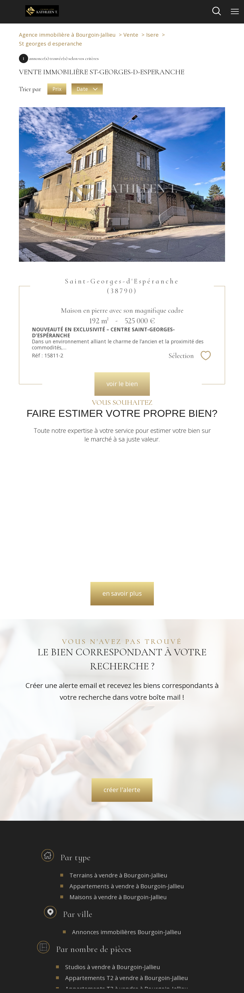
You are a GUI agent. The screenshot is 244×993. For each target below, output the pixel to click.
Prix (57, 88)
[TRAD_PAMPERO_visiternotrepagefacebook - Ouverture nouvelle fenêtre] (95, 893)
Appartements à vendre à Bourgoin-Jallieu (126, 750)
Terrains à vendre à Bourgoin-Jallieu (118, 739)
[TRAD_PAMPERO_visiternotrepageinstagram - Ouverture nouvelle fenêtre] (122, 893)
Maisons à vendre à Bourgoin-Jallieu (118, 761)
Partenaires (148, 979)
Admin (129, 979)
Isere (152, 34)
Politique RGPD (173, 979)
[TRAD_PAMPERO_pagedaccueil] (42, 14)
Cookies (196, 980)
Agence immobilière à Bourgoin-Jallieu (67, 34)
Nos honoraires (54, 979)
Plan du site (80, 979)
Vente (130, 34)
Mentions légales (106, 979)
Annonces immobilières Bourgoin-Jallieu (126, 796)
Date (87, 88)
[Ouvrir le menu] (235, 12)
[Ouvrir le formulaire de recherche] (216, 11)
